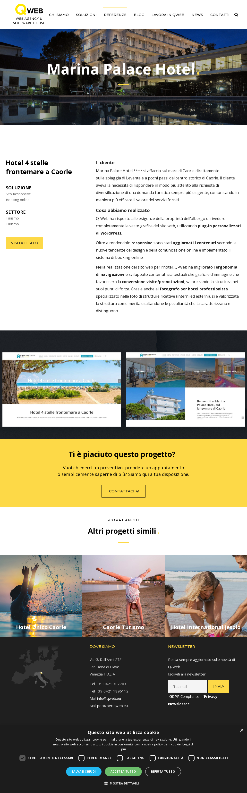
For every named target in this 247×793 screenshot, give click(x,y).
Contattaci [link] (124, 495)
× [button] (241, 730)
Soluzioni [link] (86, 15)
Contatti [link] (220, 15)
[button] (123, 783)
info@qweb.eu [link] (109, 693)
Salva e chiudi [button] (84, 771)
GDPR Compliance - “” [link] (192, 695)
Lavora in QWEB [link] (168, 15)
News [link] (197, 15)
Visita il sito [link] (24, 243)
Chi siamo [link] (59, 15)
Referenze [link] (115, 15)
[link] (29, 14)
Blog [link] (139, 15)
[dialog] (123, 759)
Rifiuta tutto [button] (163, 771)
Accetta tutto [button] (123, 771)
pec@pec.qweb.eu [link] (112, 701)
